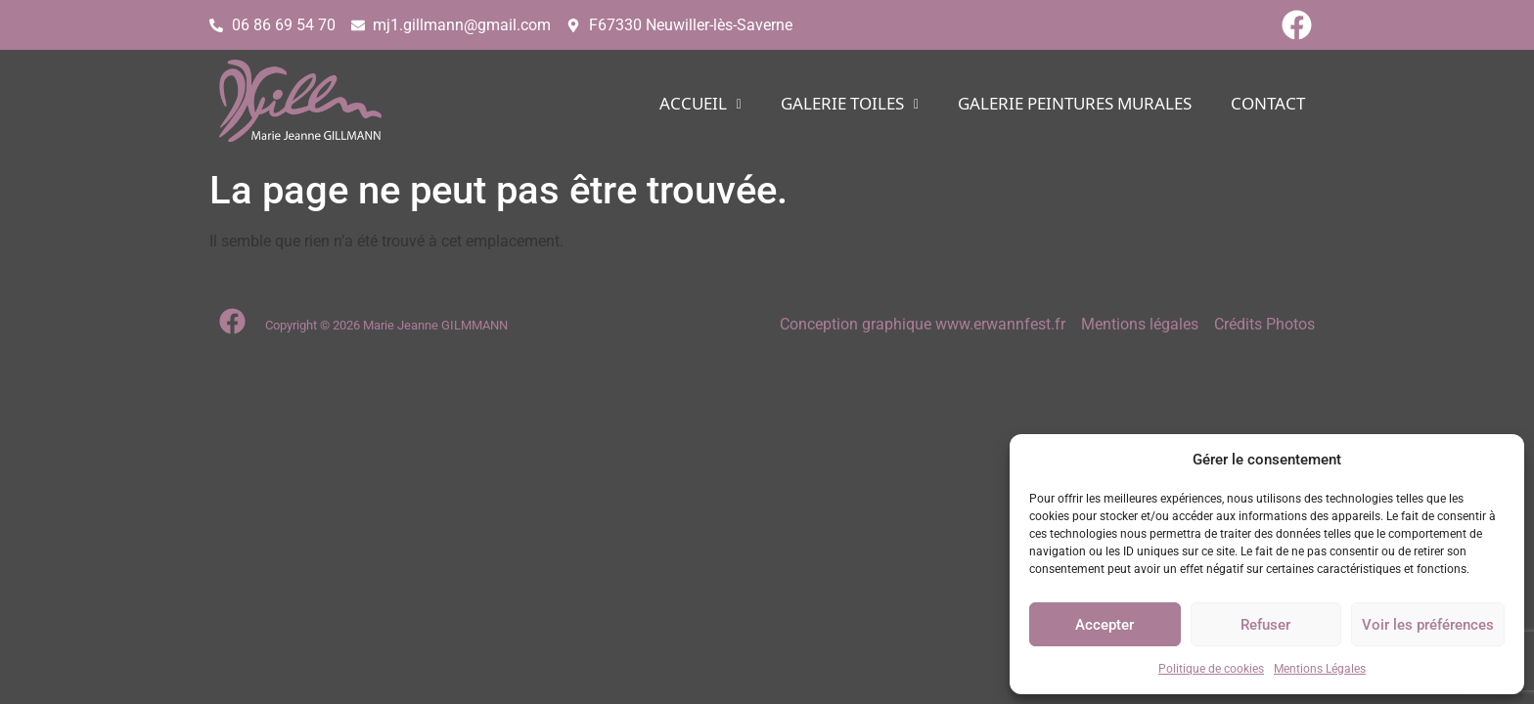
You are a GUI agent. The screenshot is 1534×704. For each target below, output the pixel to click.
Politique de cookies (1211, 669)
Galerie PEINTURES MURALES (1075, 104)
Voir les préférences (1428, 625)
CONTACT (1268, 104)
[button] (700, 104)
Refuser (1265, 625)
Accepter (1104, 625)
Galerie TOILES (850, 104)
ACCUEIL (700, 104)
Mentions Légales (1320, 669)
